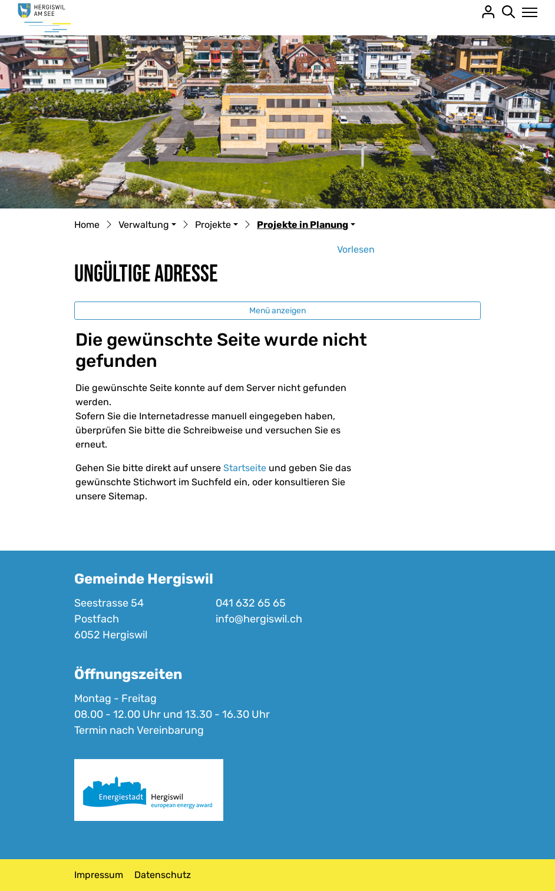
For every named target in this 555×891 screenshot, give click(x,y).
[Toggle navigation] (526, 12)
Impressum (98, 874)
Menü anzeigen (277, 311)
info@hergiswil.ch (259, 618)
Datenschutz (162, 874)
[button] (147, 225)
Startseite (244, 467)
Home (87, 224)
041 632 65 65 (251, 603)
